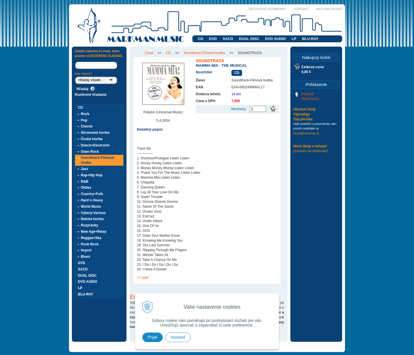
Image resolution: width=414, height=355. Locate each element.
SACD (228, 39)
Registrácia (310, 99)
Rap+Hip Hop (92, 175)
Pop (84, 120)
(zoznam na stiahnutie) (310, 151)
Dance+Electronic (95, 145)
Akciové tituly (304, 109)
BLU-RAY (310, 39)
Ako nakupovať (329, 9)
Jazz (84, 169)
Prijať (152, 337)
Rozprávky (89, 225)
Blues (85, 257)
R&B (84, 182)
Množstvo (238, 109)
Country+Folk (92, 194)
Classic (87, 126)
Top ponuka (303, 119)
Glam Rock (90, 152)
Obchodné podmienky (267, 9)
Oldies (86, 188)
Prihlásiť (307, 94)
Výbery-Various (93, 213)
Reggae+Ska (91, 238)
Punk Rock (90, 244)
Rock (85, 114)
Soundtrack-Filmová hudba (97, 160)
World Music (91, 207)
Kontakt (301, 9)
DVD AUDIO (275, 39)
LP (294, 39)
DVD (213, 39)
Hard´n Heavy (92, 200)
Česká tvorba (91, 139)
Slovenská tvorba (95, 133)
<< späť (143, 278)
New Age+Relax (93, 232)
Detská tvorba (92, 219)
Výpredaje (301, 114)
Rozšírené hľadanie (91, 95)
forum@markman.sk (306, 133)
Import (86, 250)
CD (200, 39)
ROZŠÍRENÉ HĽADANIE (106, 56)
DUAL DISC (249, 39)
